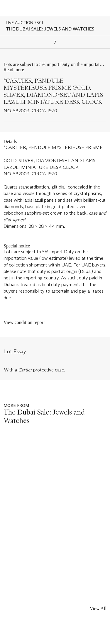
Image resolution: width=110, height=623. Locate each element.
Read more (14, 69)
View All (98, 608)
